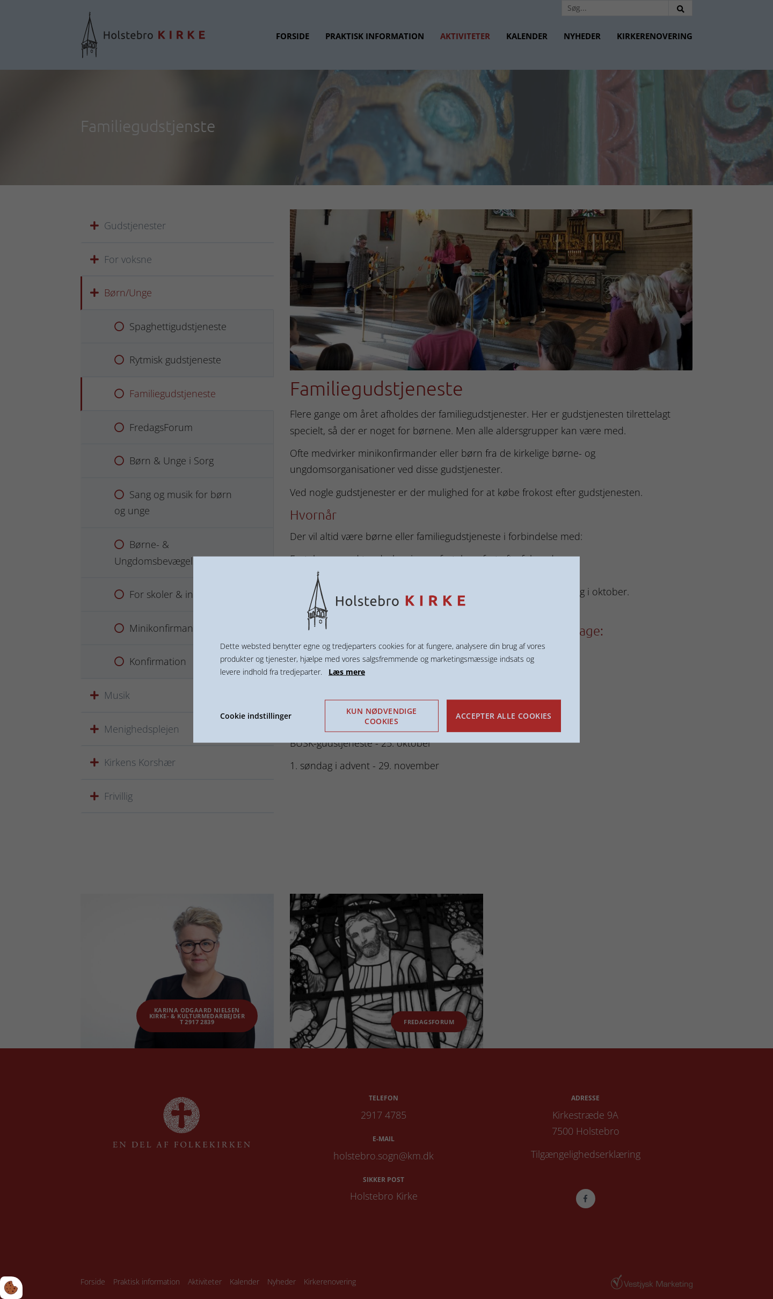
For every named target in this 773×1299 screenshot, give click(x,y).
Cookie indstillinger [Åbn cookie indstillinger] (255, 715)
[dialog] (386, 650)
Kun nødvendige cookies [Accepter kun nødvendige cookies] (381, 715)
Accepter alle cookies (503, 716)
